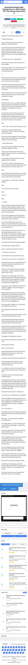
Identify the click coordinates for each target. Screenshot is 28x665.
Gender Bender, (23, 550)
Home (4, 488)
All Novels (13, 488)
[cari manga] (21, 2)
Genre (7, 533)
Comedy (11, 598)
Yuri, (24, 568)
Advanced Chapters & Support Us (11, 485)
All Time (22, 544)
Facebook (7, 19)
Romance (19, 598)
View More (24, 592)
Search (14, 536)
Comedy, (14, 559)
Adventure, (17, 550)
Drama (14, 598)
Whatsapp (20, 19)
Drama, (17, 559)
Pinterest (13, 21)
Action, (13, 550)
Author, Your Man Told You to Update (17, 583)
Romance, (11, 560)
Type (21, 533)
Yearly (14, 544)
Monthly (5, 544)
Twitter (13, 19)
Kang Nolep (17, 662)
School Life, (15, 560)
